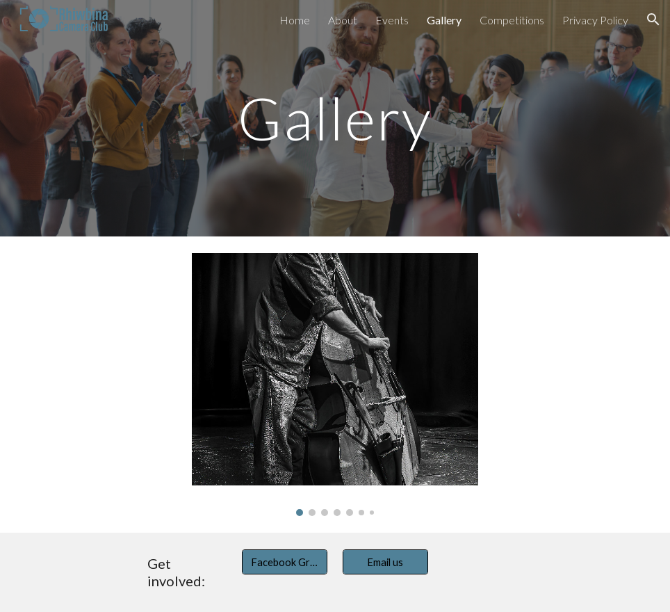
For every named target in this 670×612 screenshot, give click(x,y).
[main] (335, 118)
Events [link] (392, 19)
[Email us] (385, 562)
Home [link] (294, 19)
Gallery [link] (444, 19)
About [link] (342, 19)
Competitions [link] (512, 19)
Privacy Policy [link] (595, 19)
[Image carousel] (335, 384)
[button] (653, 19)
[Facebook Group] (285, 562)
